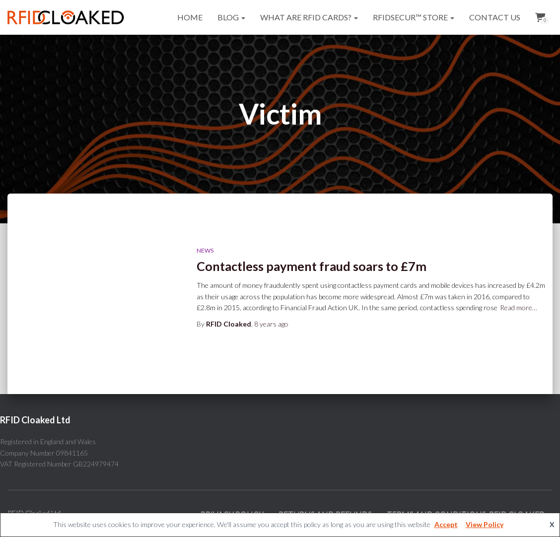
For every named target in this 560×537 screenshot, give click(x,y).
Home (190, 17)
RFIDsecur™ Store (413, 17)
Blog (231, 17)
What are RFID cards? (309, 17)
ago (271, 324)
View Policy (484, 524)
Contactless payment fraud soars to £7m (311, 266)
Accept (446, 524)
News (205, 250)
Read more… (518, 307)
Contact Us (494, 17)
